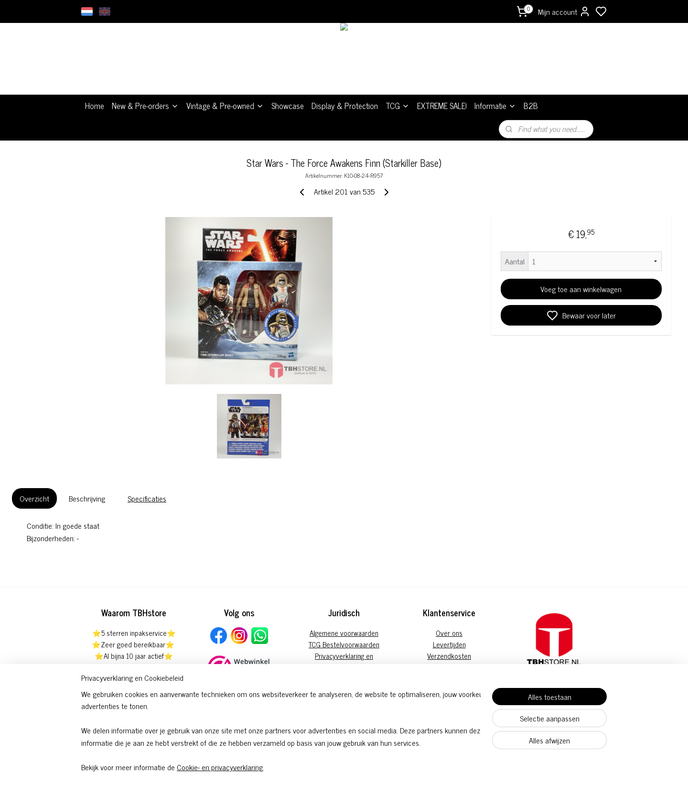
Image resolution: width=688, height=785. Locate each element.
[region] (281, 730)
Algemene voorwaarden (344, 633)
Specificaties (147, 498)
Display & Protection (345, 105)
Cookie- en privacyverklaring (220, 767)
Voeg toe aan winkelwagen (581, 289)
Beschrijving (87, 498)
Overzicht (34, 498)
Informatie (495, 105)
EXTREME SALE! (442, 105)
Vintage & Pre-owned (225, 105)
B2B (531, 105)
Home (94, 105)
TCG (397, 105)
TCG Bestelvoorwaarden (344, 644)
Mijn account (564, 11)
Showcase (287, 105)
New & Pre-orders (145, 105)
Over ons (449, 633)
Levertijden (449, 644)
